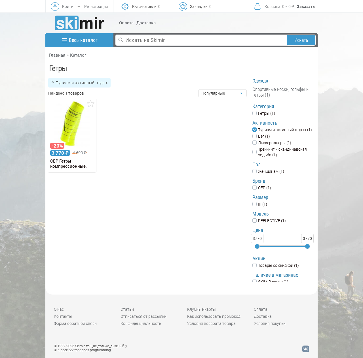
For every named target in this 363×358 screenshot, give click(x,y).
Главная (57, 55)
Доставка (146, 22)
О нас (59, 309)
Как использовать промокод (213, 316)
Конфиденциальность (141, 323)
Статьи (127, 309)
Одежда (260, 81)
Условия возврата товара (211, 323)
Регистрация (96, 6)
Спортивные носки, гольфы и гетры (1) (280, 92)
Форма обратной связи (75, 323)
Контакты (63, 316)
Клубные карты (201, 309)
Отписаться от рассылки (143, 316)
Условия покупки (270, 323)
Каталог (78, 55)
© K (82, 350)
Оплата (126, 22)
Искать (301, 40)
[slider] (257, 246)
